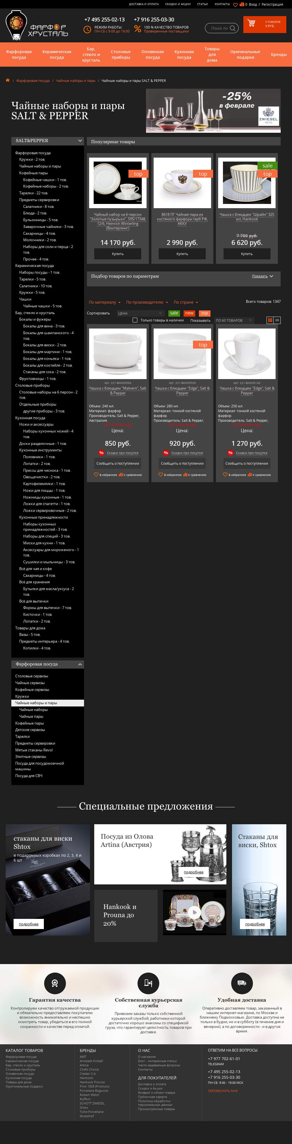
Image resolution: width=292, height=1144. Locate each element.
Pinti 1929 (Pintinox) (94, 1086)
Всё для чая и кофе (35, 568)
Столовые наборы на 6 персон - (48, 395)
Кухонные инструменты (40, 450)
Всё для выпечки (33, 601)
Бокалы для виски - (45, 344)
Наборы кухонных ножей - (48, 434)
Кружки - (32, 159)
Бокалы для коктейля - (48, 365)
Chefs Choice (89, 1069)
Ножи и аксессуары (36, 424)
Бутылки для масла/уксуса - (48, 591)
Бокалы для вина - (44, 326)
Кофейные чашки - (45, 179)
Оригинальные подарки (245, 54)
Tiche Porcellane (92, 1112)
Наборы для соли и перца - (48, 249)
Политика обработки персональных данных (155, 1103)
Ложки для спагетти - (46, 503)
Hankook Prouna (92, 1082)
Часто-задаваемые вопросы (159, 1065)
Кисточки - (37, 614)
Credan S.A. (88, 1073)
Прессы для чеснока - (47, 470)
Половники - (39, 456)
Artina (84, 1065)
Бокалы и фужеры (35, 319)
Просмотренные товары (156, 1109)
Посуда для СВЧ (28, 775)
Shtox (84, 1107)
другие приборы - (44, 411)
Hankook (86, 1078)
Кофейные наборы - (46, 186)
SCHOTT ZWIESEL (92, 1103)
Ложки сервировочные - (50, 510)
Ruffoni (85, 1099)
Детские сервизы (30, 729)
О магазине (147, 1056)
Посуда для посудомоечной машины (39, 766)
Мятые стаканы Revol (34, 749)
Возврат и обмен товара (156, 1092)
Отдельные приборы (37, 404)
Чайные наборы (33, 709)
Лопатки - (37, 463)
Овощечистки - (41, 476)
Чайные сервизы (30, 682)
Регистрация (272, 4)
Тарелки (22, 736)
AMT (83, 1056)
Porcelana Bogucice (94, 1090)
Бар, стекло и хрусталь (91, 54)
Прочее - (36, 259)
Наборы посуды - (39, 272)
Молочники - (40, 239)
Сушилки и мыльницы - (49, 561)
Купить (118, 253)
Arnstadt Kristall (91, 1061)
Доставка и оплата (144, 4)
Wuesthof (87, 1116)
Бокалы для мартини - (47, 351)
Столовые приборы (121, 54)
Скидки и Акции (178, 4)
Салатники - (38, 206)
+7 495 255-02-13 (224, 1071)
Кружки (22, 696)
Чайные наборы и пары (75, 80)
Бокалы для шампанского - (48, 335)
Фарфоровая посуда (19, 54)
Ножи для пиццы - (44, 490)
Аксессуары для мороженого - (51, 552)
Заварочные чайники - (48, 226)
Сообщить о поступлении (117, 463)
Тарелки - (33, 192)
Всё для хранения (34, 581)
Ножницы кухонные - (47, 497)
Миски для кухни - (44, 542)
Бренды (279, 54)
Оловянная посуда (152, 54)
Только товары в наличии (158, 320)
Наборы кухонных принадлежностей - (45, 526)
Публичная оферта (152, 1097)
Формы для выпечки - (47, 607)
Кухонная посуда (184, 54)
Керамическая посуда (56, 54)
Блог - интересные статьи (157, 1061)
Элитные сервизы (30, 756)
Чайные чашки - (42, 305)
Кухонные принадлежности (43, 517)
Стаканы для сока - (44, 371)
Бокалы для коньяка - (47, 358)
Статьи (202, 4)
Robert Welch (89, 1095)
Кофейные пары (33, 172)
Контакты (222, 4)
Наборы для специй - (46, 536)
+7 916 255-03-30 (224, 1077)
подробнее (28, 923)
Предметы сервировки (39, 199)
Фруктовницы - (37, 378)
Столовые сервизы (31, 675)
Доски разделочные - (43, 443)
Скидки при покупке (122, 453)
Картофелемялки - (44, 483)
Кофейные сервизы (32, 689)
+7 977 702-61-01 (224, 1058)
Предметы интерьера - (44, 641)
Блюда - (35, 213)
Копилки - (37, 648)
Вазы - (29, 634)
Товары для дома (212, 54)
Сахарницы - (39, 233)
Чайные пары (31, 716)
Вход (253, 4)
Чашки (25, 299)
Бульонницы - (40, 219)
